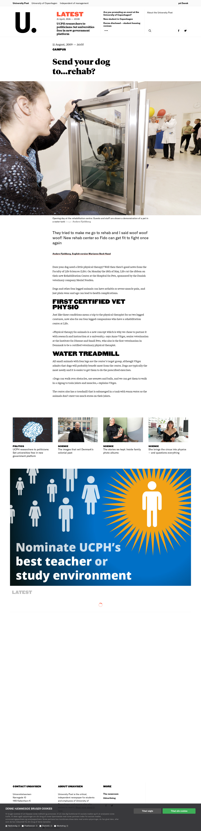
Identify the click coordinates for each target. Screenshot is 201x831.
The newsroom (110, 794)
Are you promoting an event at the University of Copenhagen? (121, 13)
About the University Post (160, 12)
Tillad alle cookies (179, 811)
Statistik (47, 826)
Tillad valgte (147, 811)
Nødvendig (14, 826)
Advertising (109, 798)
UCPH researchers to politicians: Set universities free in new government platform (75, 28)
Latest (70, 14)
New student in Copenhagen (118, 19)
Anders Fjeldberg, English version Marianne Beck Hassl (82, 253)
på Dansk (183, 3)
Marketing (62, 826)
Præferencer (31, 826)
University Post (21, 3)
